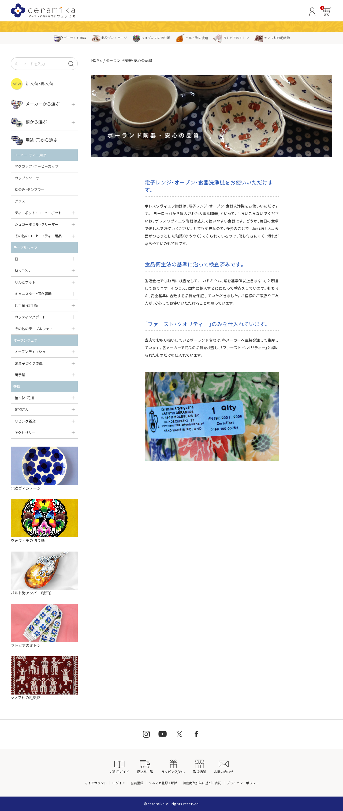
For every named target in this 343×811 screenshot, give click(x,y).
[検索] (71, 64)
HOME (96, 60)
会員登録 (137, 782)
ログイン (118, 782)
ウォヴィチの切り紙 (151, 37)
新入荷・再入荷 (32, 84)
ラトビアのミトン (231, 37)
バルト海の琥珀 (192, 37)
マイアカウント (95, 782)
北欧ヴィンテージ (109, 37)
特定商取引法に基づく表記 (202, 782)
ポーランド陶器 (70, 37)
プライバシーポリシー (243, 782)
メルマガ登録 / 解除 (163, 782)
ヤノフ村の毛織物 (272, 37)
